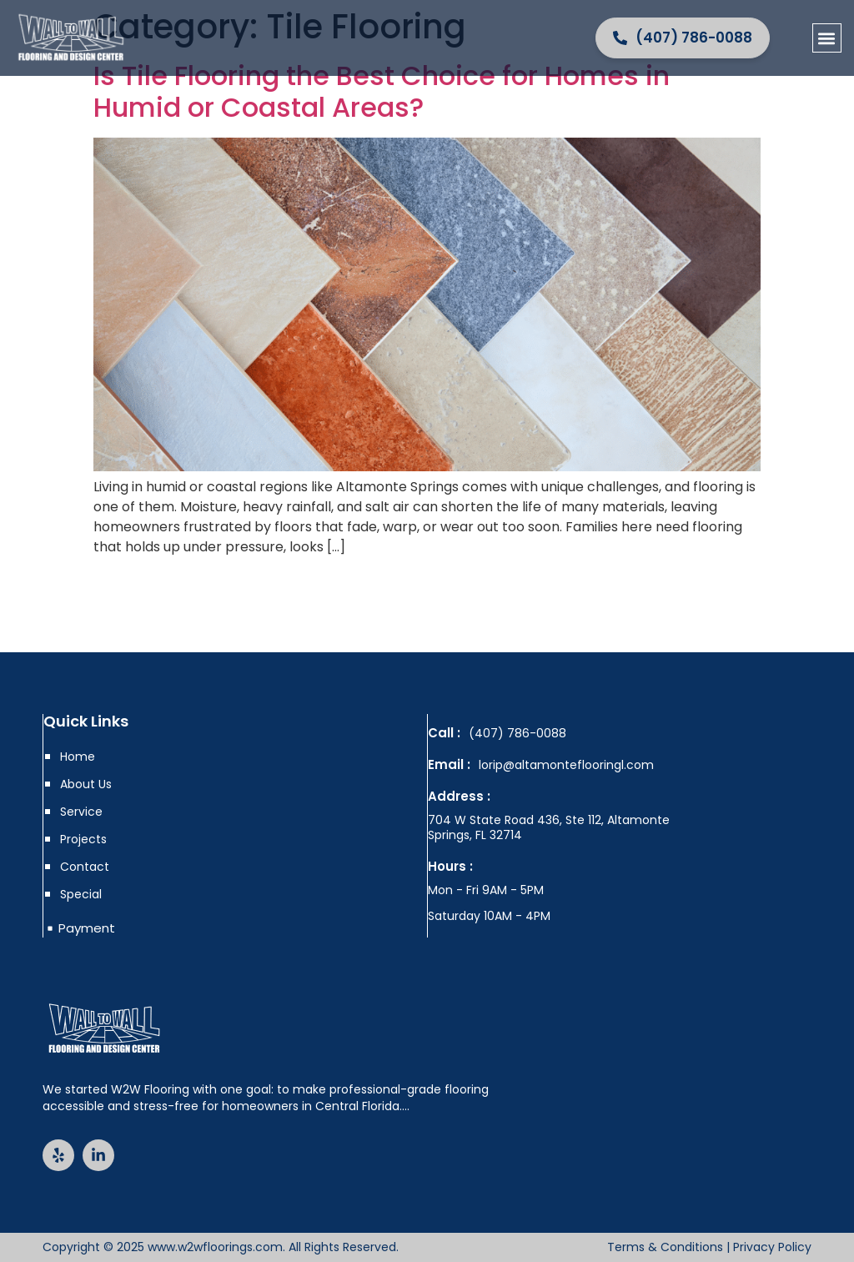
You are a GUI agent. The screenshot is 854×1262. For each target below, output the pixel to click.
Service (81, 811)
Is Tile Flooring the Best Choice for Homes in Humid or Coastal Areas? (381, 91)
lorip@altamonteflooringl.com (566, 765)
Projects (83, 839)
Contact (84, 866)
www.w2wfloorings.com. (216, 1247)
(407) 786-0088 (517, 733)
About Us (86, 784)
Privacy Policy (772, 1247)
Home (77, 756)
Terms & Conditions (665, 1247)
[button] (826, 38)
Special (81, 894)
